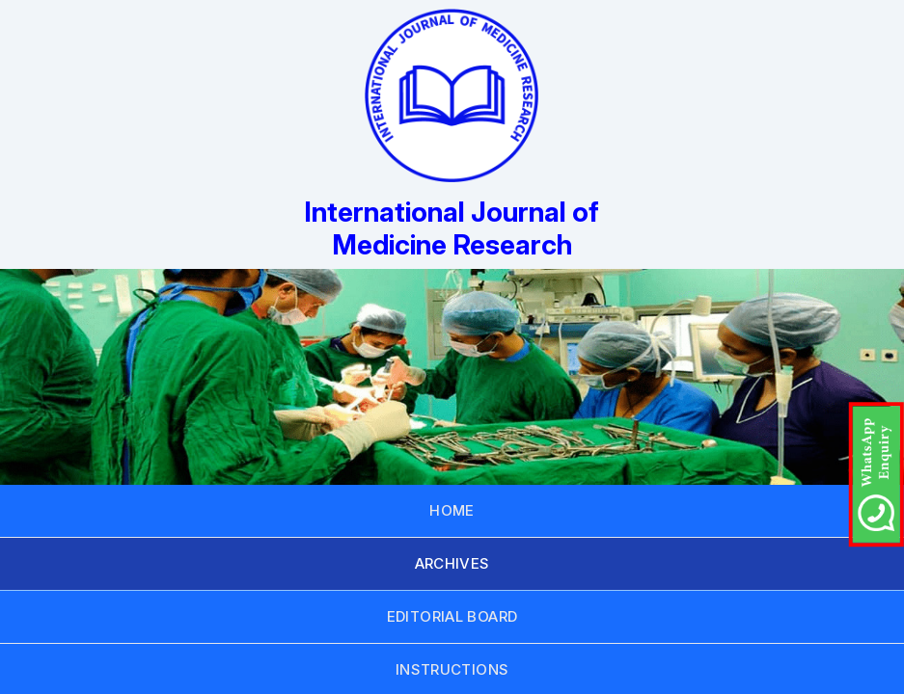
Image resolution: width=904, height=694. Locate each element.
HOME (452, 510)
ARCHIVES (452, 563)
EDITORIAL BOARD (452, 616)
